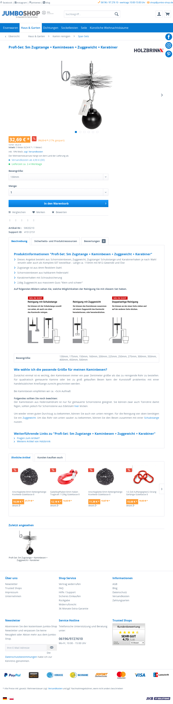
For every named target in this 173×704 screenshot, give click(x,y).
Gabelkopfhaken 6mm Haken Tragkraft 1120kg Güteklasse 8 (65, 493)
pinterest (35, 2)
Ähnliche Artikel (20, 457)
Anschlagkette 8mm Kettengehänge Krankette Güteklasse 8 (29, 493)
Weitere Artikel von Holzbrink (32, 441)
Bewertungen (95, 241)
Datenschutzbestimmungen (21, 656)
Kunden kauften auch (50, 457)
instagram (20, 2)
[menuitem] (159, 14)
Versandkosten (120, 596)
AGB (114, 584)
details (16, 505)
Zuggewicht (29, 417)
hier (76, 406)
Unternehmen (13, 596)
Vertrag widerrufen (70, 584)
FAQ (61, 588)
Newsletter (11, 584)
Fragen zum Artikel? (27, 438)
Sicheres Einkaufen (70, 596)
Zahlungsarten (120, 600)
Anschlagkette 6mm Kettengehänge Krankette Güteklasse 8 (105, 493)
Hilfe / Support (67, 592)
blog (46, 2)
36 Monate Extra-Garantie (73, 608)
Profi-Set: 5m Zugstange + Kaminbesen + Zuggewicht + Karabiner (28, 559)
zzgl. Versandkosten (33, 151)
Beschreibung (19, 241)
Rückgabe (64, 600)
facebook (6, 2)
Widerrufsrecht (67, 604)
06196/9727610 (71, 639)
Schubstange (151, 417)
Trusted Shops (13, 588)
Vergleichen (17, 212)
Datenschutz (119, 592)
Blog (114, 588)
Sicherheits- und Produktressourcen (55, 241)
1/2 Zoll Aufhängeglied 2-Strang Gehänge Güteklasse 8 (141, 493)
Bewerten (59, 212)
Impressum (11, 592)
